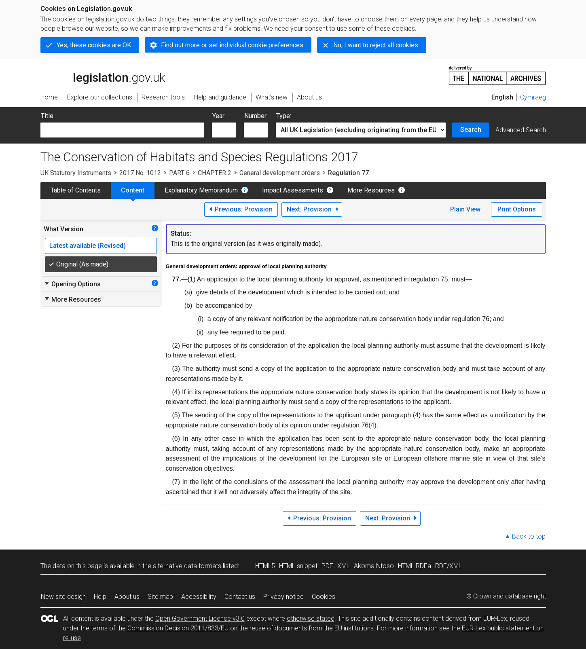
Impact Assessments (292, 190)
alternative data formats (187, 566)
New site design (63, 596)
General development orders (279, 173)
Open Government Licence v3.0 (200, 618)
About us (127, 596)
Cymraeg (533, 97)
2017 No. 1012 (140, 173)
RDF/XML (448, 566)
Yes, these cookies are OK (94, 45)
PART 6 (179, 173)
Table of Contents (76, 190)
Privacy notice (283, 596)
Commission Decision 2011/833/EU (177, 628)
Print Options (516, 209)
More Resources (371, 190)
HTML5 (265, 566)
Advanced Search (520, 130)
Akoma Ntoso (374, 566)
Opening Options (72, 284)
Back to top (529, 536)
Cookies (323, 596)
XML (343, 566)
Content (132, 190)
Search (470, 129)
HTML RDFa (414, 566)
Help (100, 596)
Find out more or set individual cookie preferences (232, 45)
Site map (160, 596)
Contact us (239, 596)
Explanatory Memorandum (201, 190)
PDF (327, 566)
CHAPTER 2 (214, 173)
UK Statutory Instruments (75, 173)
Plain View (465, 209)
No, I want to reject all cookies (375, 45)
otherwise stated (310, 618)
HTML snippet (298, 566)
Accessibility (198, 596)
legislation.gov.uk (102, 75)
